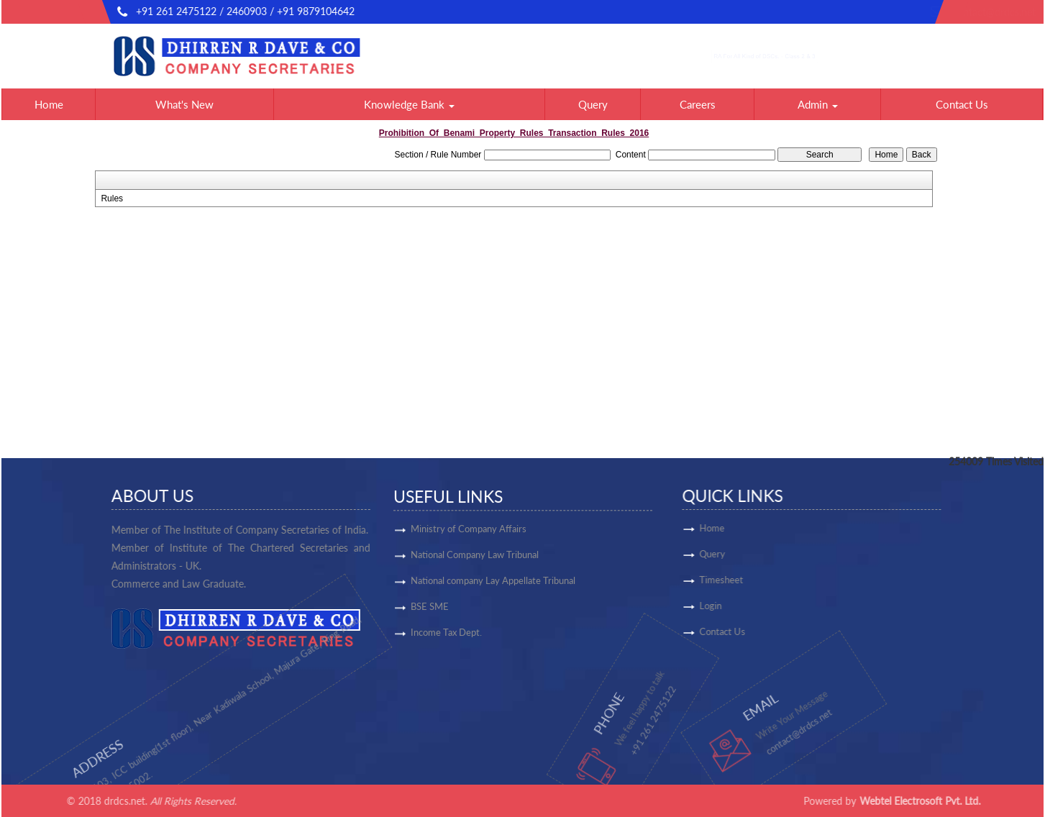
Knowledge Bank (409, 104)
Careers (698, 104)
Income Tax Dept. (446, 637)
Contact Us (962, 104)
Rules (112, 198)
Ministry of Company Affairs (468, 533)
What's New (184, 104)
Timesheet (762, 579)
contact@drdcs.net (889, 12)
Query (593, 104)
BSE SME (430, 611)
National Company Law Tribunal (475, 559)
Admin (818, 104)
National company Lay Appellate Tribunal (493, 585)
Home (49, 104)
